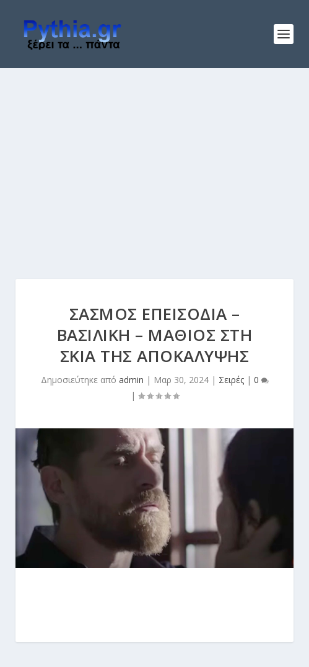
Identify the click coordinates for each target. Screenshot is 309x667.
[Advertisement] (154, 161)
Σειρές (231, 380)
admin (131, 380)
